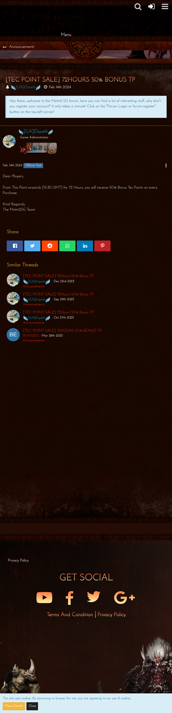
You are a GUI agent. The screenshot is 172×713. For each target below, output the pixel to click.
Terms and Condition (71, 614)
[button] (165, 6)
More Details (14, 706)
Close (32, 706)
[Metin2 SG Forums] (66, 5)
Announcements (33, 286)
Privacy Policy (111, 614)
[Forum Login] (151, 6)
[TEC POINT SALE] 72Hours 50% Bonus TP (58, 276)
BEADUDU (31, 335)
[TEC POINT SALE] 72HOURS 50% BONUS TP (62, 331)
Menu (66, 35)
